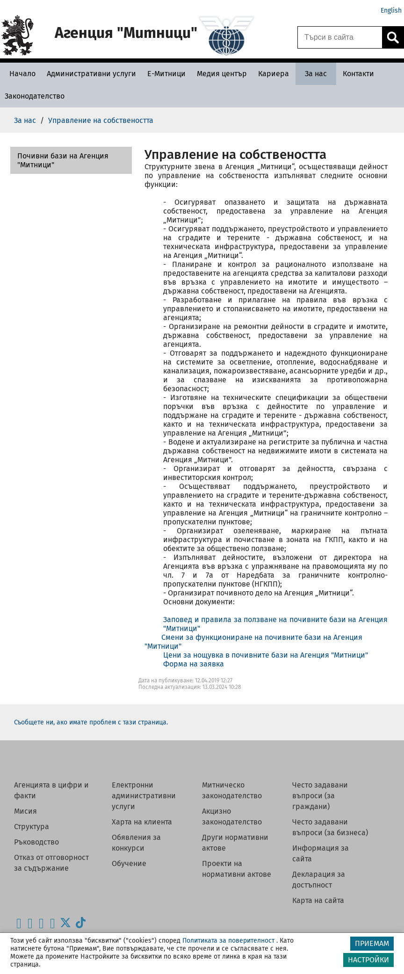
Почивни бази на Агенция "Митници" (62, 160)
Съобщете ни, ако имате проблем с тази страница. (91, 722)
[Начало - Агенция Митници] (20, 73)
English (391, 10)
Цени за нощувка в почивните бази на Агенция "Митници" (265, 655)
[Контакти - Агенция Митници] (358, 73)
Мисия (25, 811)
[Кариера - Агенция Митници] (273, 73)
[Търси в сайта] (340, 37)
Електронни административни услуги (144, 796)
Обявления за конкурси (136, 842)
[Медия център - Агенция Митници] (222, 73)
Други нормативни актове (235, 842)
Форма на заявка (193, 663)
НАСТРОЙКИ (368, 959)
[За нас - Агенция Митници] (316, 73)
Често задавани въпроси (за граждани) (320, 796)
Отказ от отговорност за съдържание (51, 863)
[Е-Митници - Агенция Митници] (166, 73)
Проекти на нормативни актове (236, 869)
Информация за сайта (320, 853)
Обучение (129, 863)
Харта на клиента (142, 821)
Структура (31, 826)
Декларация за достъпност (318, 879)
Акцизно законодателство (232, 816)
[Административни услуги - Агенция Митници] (91, 73)
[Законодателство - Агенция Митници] (34, 96)
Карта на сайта (318, 900)
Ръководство (36, 842)
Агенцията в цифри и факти (51, 790)
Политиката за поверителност (228, 941)
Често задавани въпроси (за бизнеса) (330, 827)
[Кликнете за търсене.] (393, 37)
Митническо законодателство (232, 790)
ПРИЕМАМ (372, 943)
